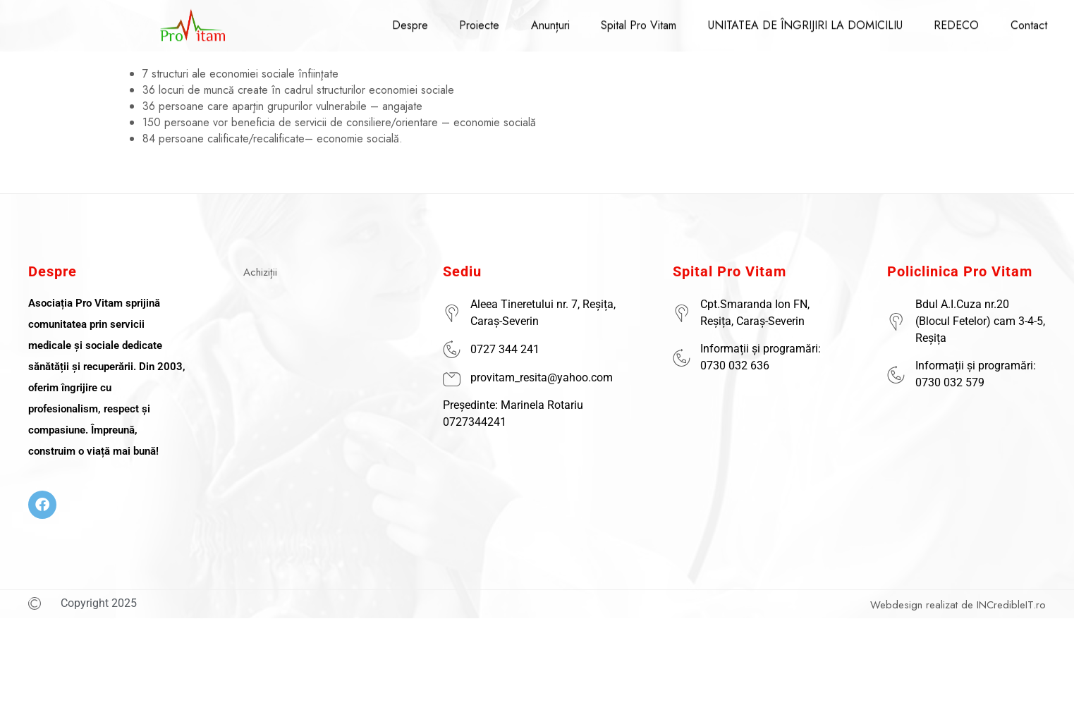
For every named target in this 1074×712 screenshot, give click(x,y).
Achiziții (260, 272)
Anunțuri (546, 19)
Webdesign (896, 605)
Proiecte (477, 19)
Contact (1019, 19)
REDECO (949, 19)
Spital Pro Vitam (634, 19)
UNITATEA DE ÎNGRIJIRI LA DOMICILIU (799, 19)
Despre (409, 19)
